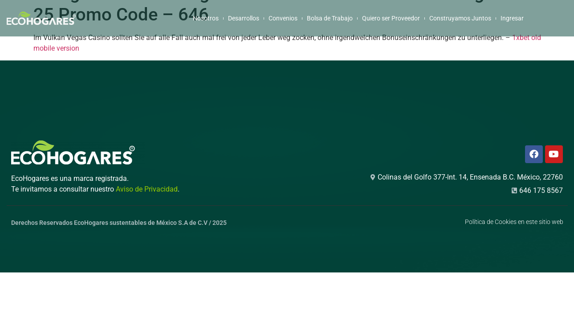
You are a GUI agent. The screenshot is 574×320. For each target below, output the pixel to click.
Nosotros (206, 18)
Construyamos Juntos (460, 18)
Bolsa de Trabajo (330, 18)
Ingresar (512, 18)
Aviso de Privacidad (147, 189)
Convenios (283, 18)
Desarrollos (243, 18)
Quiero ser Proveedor (391, 18)
